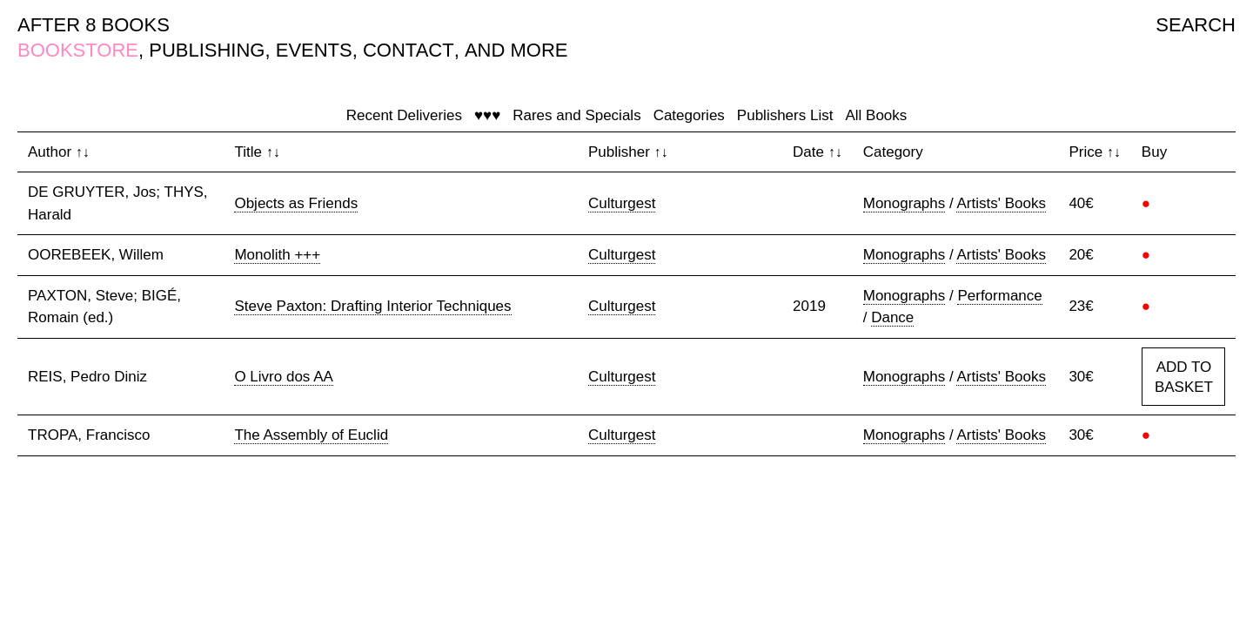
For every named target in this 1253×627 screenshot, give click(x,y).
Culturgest (621, 203)
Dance (892, 317)
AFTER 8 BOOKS (93, 25)
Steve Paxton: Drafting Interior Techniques (372, 306)
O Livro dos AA (283, 376)
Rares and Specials (576, 115)
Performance (999, 295)
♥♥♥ (487, 115)
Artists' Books (1000, 203)
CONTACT (408, 50)
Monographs (904, 203)
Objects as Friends (296, 203)
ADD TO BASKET (1184, 377)
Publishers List (785, 115)
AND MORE (516, 50)
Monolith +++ (277, 254)
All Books (876, 115)
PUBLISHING (207, 50)
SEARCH (1196, 25)
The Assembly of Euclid (311, 435)
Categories (689, 115)
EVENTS (314, 50)
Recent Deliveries (404, 115)
